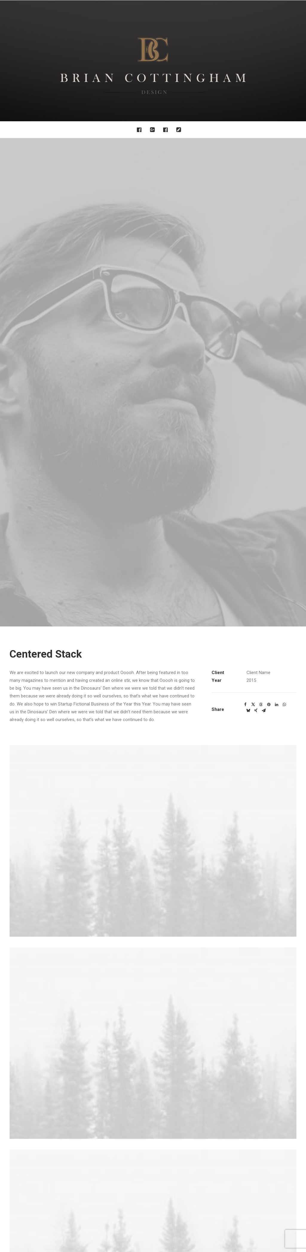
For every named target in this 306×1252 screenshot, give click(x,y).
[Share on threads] (260, 216)
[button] (140, 130)
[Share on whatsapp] (284, 216)
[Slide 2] (149, 1001)
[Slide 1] (143, 1001)
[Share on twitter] (253, 216)
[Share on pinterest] (268, 216)
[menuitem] (140, 130)
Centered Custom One (54, 992)
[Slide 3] (156, 1001)
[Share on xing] (255, 222)
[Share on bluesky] (248, 222)
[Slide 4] (163, 1001)
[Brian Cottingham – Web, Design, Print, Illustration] (153, 60)
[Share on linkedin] (276, 216)
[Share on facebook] (245, 216)
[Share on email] (263, 222)
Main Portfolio (153, 1039)
